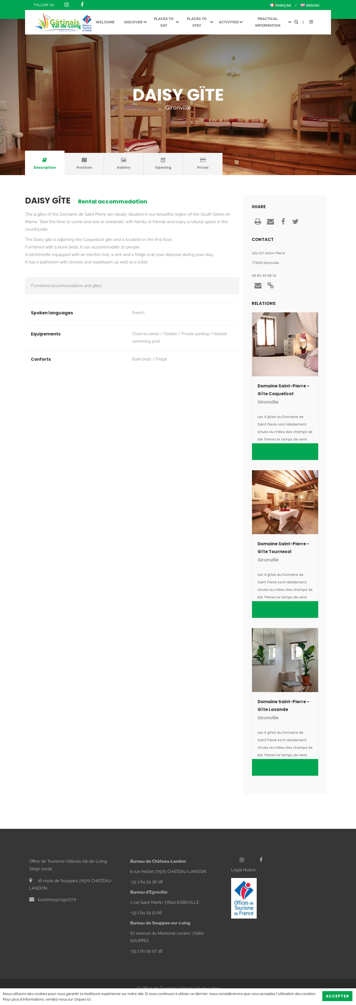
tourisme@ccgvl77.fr (52, 899)
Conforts (41, 359)
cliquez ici (82, 999)
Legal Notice (243, 869)
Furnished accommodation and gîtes (66, 285)
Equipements (46, 334)
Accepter (337, 996)
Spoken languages (52, 313)
